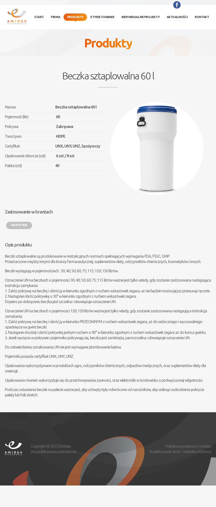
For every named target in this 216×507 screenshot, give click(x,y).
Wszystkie (19, 225)
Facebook (177, 5)
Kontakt (202, 17)
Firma (55, 17)
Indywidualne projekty (140, 17)
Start (39, 17)
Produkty (75, 17)
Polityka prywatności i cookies (188, 446)
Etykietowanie (102, 17)
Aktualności (177, 17)
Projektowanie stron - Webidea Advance (180, 451)
